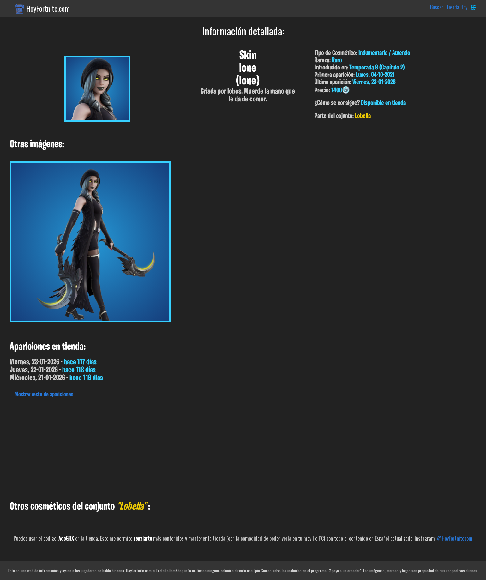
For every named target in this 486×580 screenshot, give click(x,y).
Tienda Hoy (456, 7)
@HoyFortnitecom (454, 538)
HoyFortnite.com (48, 8)
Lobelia (363, 116)
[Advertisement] (189, 447)
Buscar (436, 7)
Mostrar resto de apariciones (44, 394)
